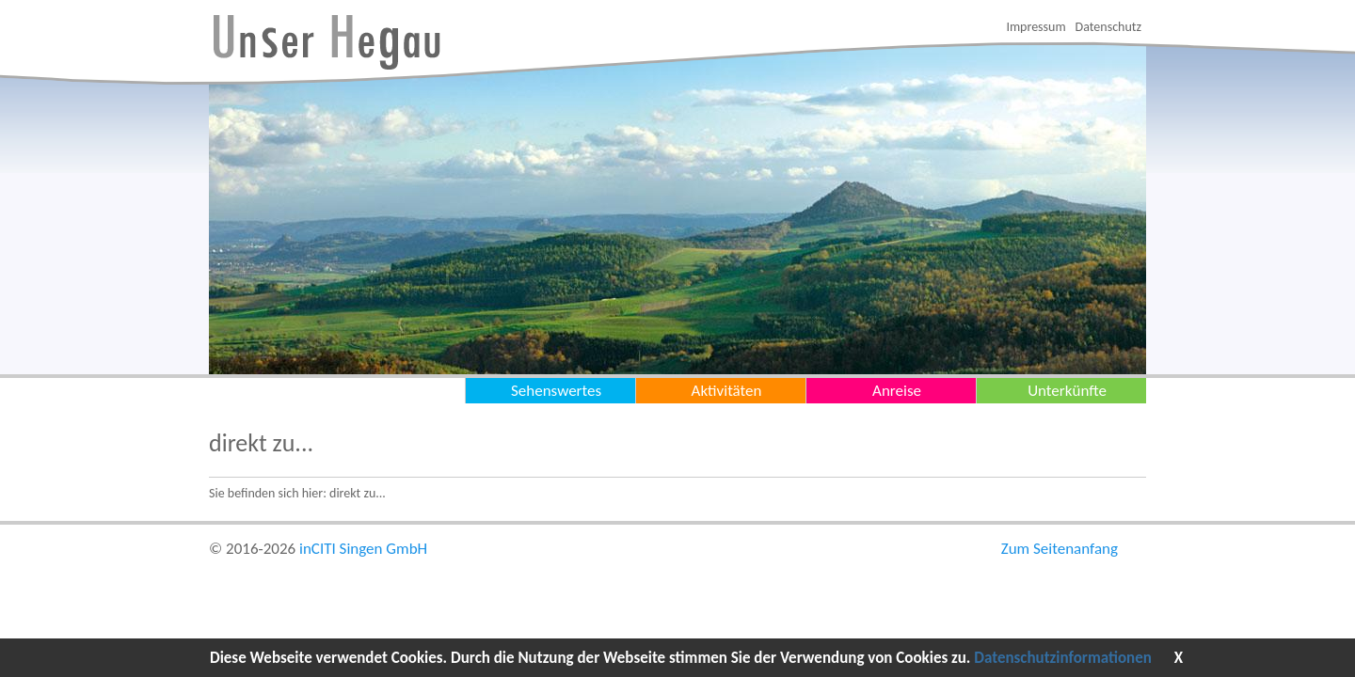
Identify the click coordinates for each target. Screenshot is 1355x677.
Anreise (896, 391)
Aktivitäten (727, 391)
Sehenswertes (556, 391)
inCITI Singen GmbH (363, 549)
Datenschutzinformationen (1063, 658)
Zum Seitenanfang (1059, 549)
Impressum (1035, 27)
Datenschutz (1108, 27)
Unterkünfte (1067, 391)
